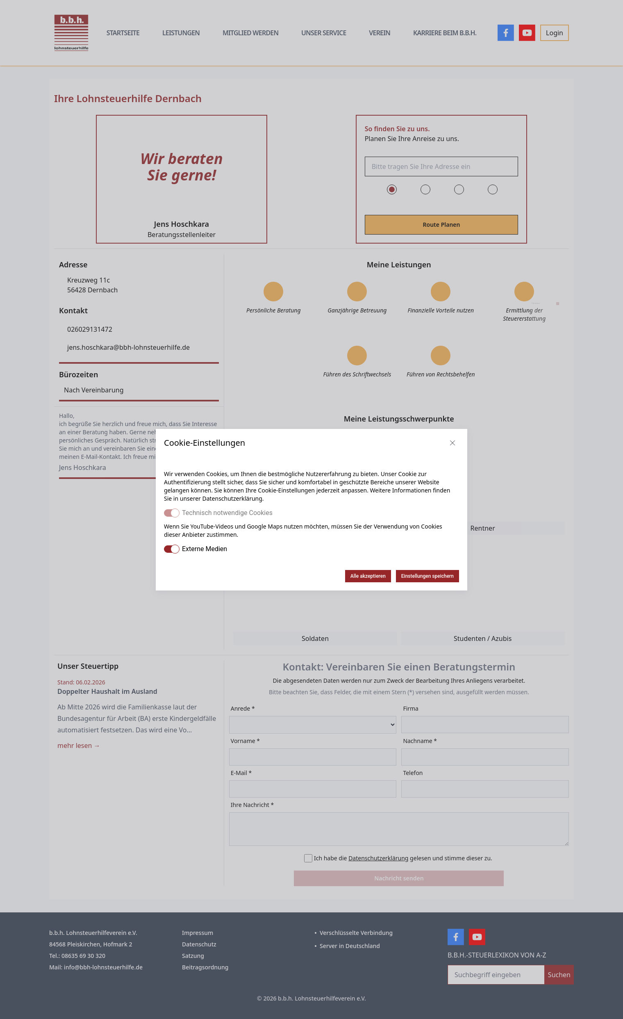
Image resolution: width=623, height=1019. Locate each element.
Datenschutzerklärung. (233, 498)
